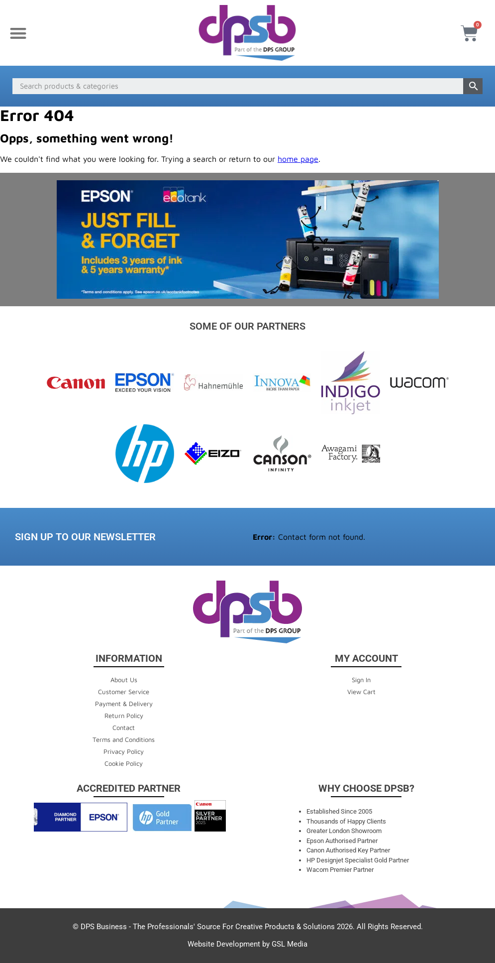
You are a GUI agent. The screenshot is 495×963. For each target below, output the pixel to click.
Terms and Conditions (124, 739)
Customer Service (123, 692)
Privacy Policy (123, 751)
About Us (123, 680)
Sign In (361, 680)
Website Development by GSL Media (247, 944)
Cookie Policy (123, 763)
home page (298, 158)
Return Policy (123, 716)
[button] (18, 33)
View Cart (361, 692)
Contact (123, 727)
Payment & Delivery (124, 704)
